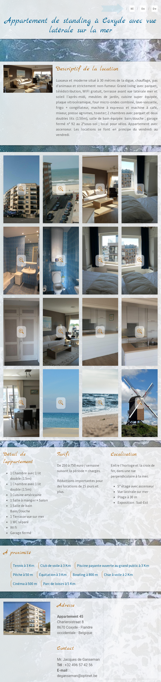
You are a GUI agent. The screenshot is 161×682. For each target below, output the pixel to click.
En (143, 9)
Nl (132, 9)
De (154, 9)
